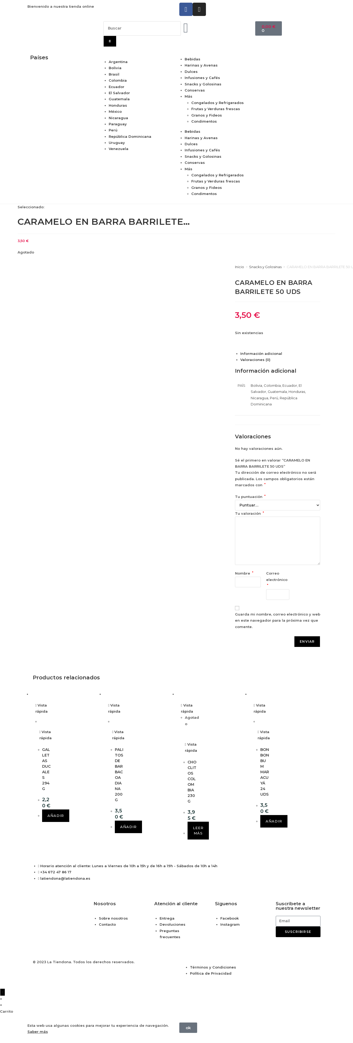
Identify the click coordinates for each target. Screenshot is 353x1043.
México (115, 111)
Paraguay (118, 124)
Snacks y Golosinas (203, 84)
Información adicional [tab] (261, 353)
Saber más (37, 1031)
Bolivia (115, 68)
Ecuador (116, 87)
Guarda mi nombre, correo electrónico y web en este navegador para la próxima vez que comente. (277, 620)
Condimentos (204, 121)
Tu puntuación (250, 497)
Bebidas (192, 59)
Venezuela (118, 149)
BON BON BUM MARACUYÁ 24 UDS (264, 772)
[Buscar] (110, 41)
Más (188, 96)
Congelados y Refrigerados (217, 103)
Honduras (118, 105)
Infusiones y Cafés (202, 78)
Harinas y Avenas (201, 65)
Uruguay (117, 142)
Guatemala (119, 99)
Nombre (244, 573)
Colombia (118, 80)
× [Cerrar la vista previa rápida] (1, 999)
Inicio (239, 267)
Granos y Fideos (206, 115)
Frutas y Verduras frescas (215, 109)
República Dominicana (130, 136)
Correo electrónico (277, 579)
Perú (113, 130)
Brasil (114, 74)
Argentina (118, 62)
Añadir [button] (55, 815)
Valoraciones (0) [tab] (255, 360)
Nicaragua (118, 118)
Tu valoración (249, 513)
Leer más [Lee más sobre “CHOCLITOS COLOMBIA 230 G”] (198, 830)
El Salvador (119, 93)
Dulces (191, 71)
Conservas (195, 90)
